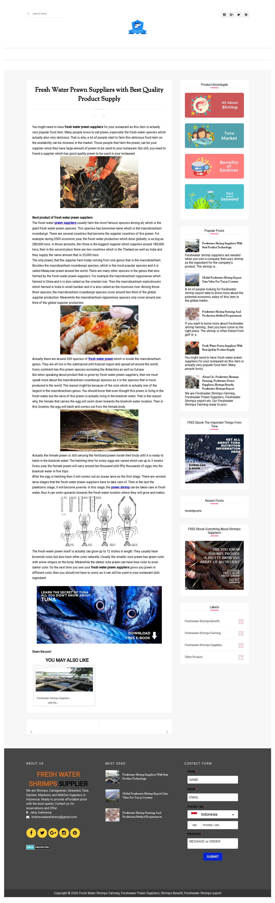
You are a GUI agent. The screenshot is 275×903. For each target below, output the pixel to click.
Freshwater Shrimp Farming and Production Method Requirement (221, 314)
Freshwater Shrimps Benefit (202, 621)
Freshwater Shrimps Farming (203, 633)
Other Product (193, 657)
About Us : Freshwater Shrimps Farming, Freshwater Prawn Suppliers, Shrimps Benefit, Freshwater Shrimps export (220, 383)
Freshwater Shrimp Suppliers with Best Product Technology (222, 246)
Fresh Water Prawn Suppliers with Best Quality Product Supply (222, 348)
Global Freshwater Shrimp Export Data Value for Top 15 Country (221, 280)
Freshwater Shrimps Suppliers (203, 645)
